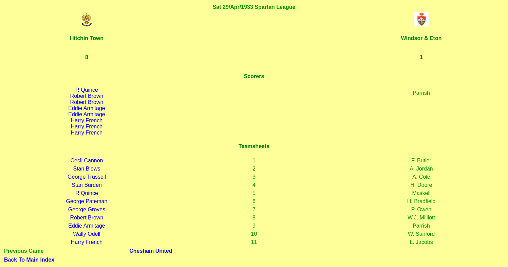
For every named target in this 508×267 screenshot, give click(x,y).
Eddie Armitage (86, 108)
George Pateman (87, 201)
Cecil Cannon (86, 160)
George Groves (86, 209)
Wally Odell (86, 234)
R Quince (86, 90)
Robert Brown (87, 96)
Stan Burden (87, 185)
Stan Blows (86, 169)
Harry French (86, 120)
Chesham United (150, 251)
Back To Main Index (29, 260)
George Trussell (87, 177)
